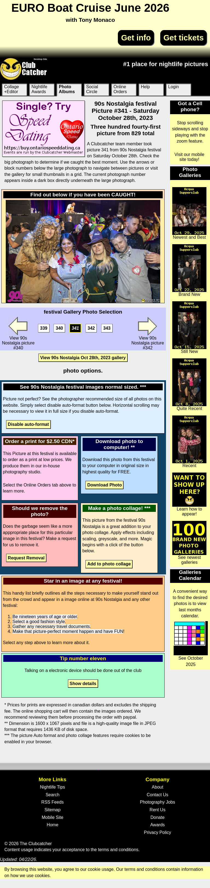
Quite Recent (189, 384)
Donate (157, 817)
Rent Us (157, 809)
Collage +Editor (11, 89)
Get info (136, 37)
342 (91, 328)
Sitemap (53, 809)
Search (53, 794)
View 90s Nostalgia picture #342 (147, 333)
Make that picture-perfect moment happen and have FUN (68, 631)
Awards (157, 824)
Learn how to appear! (189, 494)
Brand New (189, 270)
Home (53, 824)
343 (107, 328)
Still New (189, 327)
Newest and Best (189, 213)
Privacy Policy (157, 832)
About (157, 787)
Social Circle (92, 89)
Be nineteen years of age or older (45, 616)
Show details (82, 683)
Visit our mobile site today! (189, 157)
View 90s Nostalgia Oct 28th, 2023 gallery (83, 357)
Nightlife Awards (39, 89)
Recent (189, 441)
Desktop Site (40, 59)
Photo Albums (67, 89)
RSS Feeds (52, 802)
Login (173, 86)
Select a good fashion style (39, 621)
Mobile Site (52, 817)
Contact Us (157, 794)
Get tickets (184, 37)
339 (44, 328)
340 (59, 328)
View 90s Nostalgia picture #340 (18, 333)
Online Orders (120, 89)
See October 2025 (191, 643)
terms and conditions (118, 849)
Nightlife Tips (52, 787)
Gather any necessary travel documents (51, 626)
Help (145, 86)
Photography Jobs (157, 802)
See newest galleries (189, 543)
